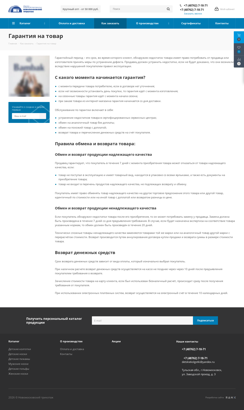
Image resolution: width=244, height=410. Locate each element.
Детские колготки (19, 349)
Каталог (13, 341)
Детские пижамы (19, 359)
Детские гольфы (18, 368)
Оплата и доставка (72, 349)
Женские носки (18, 373)
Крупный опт (81, 9)
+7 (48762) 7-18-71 (196, 5)
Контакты (66, 354)
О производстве (71, 341)
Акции (116, 341)
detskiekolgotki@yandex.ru (198, 362)
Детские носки (17, 354)
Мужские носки (18, 364)
